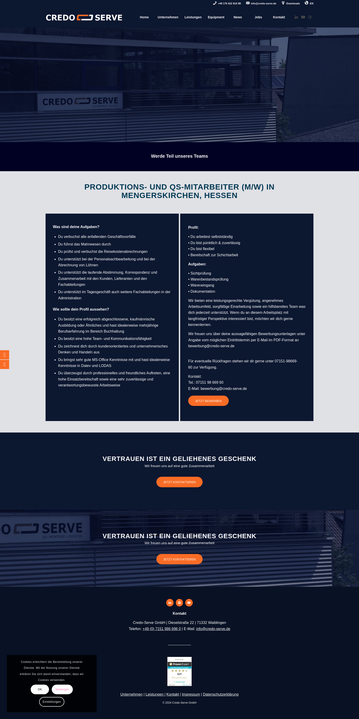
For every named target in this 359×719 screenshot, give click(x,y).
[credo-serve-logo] (84, 17)
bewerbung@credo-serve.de (211, 346)
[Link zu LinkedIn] (296, 17)
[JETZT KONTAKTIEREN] (179, 482)
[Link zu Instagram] (310, 17)
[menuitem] (226, 3)
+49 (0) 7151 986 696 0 (162, 629)
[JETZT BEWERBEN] (208, 401)
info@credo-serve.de (213, 629)
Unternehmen (131, 694)
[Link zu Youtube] (303, 17)
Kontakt (172, 694)
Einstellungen (52, 701)
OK (40, 689)
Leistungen (155, 694)
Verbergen (62, 689)
